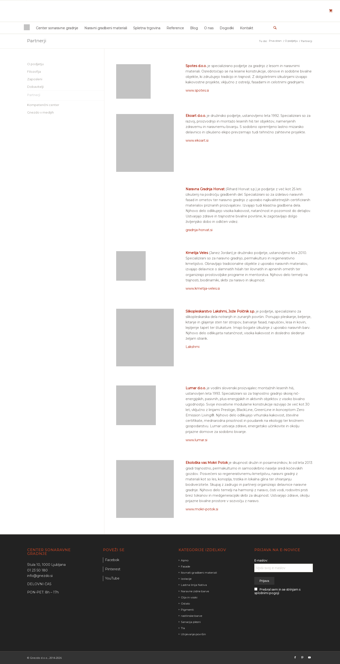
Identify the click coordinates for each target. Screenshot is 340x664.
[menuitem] (27, 28)
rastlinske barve (191, 615)
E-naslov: (261, 560)
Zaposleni (34, 79)
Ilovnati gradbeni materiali (199, 572)
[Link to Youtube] (309, 657)
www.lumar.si (196, 440)
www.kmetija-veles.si (203, 288)
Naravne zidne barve (195, 591)
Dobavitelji (35, 87)
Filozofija (34, 71)
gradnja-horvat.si (199, 230)
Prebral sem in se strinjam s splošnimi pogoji (277, 591)
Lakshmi (193, 347)
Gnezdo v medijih (40, 112)
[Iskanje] (273, 28)
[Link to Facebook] (295, 657)
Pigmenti (187, 609)
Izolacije (186, 578)
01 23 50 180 (37, 570)
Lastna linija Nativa (194, 585)
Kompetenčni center (43, 105)
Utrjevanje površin (193, 634)
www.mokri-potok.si (202, 509)
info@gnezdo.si (40, 576)
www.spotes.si (197, 90)
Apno (184, 560)
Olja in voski (189, 597)
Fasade (185, 566)
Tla (183, 628)
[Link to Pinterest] (302, 657)
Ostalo (185, 603)
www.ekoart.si (197, 140)
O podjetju (35, 64)
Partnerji (36, 40)
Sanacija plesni (191, 622)
